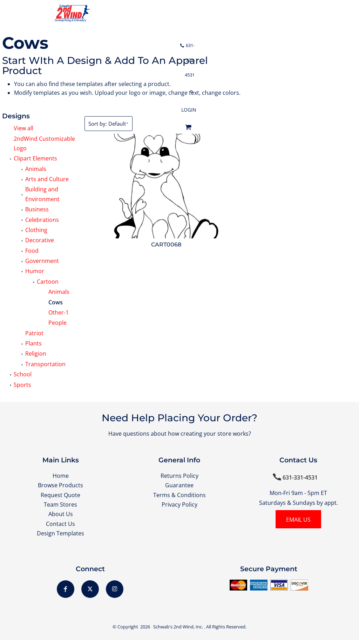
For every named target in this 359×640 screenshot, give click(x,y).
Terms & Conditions (179, 495)
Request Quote (60, 495)
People (57, 322)
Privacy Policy (179, 504)
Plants (33, 343)
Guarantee (179, 485)
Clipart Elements (35, 158)
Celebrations (42, 220)
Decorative (39, 240)
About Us (60, 514)
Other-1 (58, 312)
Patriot (34, 333)
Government (42, 261)
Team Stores (60, 504)
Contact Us (60, 524)
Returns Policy (179, 476)
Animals (35, 169)
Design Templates (60, 533)
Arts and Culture (47, 179)
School (23, 374)
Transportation (45, 364)
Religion (35, 353)
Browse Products (60, 485)
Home (61, 476)
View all (23, 128)
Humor (34, 271)
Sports (22, 385)
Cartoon (48, 281)
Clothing (36, 230)
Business (37, 209)
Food (32, 251)
